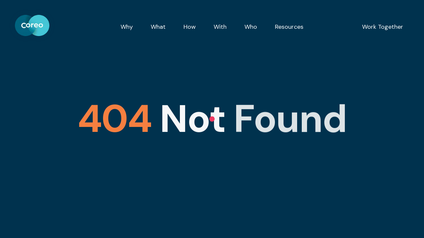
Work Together (382, 27)
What (158, 27)
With (220, 27)
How (190, 27)
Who (250, 27)
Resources (289, 27)
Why (127, 27)
